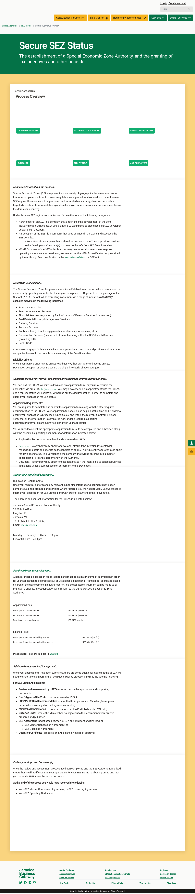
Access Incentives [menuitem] (67, 875)
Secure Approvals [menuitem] (112, 878)
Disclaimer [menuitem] (171, 884)
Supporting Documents (144, 132)
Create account (179, 3)
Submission (24, 164)
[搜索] (173, 9)
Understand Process (29, 132)
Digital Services (180, 19)
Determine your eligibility (89, 132)
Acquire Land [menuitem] (110, 871)
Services (157, 19)
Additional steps (140, 164)
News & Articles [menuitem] (166, 878)
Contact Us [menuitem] (90, 884)
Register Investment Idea (129, 19)
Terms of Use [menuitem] (145, 884)
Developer (24, 446)
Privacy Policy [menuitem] (117, 884)
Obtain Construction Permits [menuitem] (117, 875)
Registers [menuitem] (164, 871)
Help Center (99, 19)
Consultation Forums (70, 19)
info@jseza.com (48, 389)
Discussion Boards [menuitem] (168, 875)
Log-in (164, 3)
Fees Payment (81, 164)
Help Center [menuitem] (64, 884)
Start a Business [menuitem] (66, 871)
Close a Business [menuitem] (66, 878)
